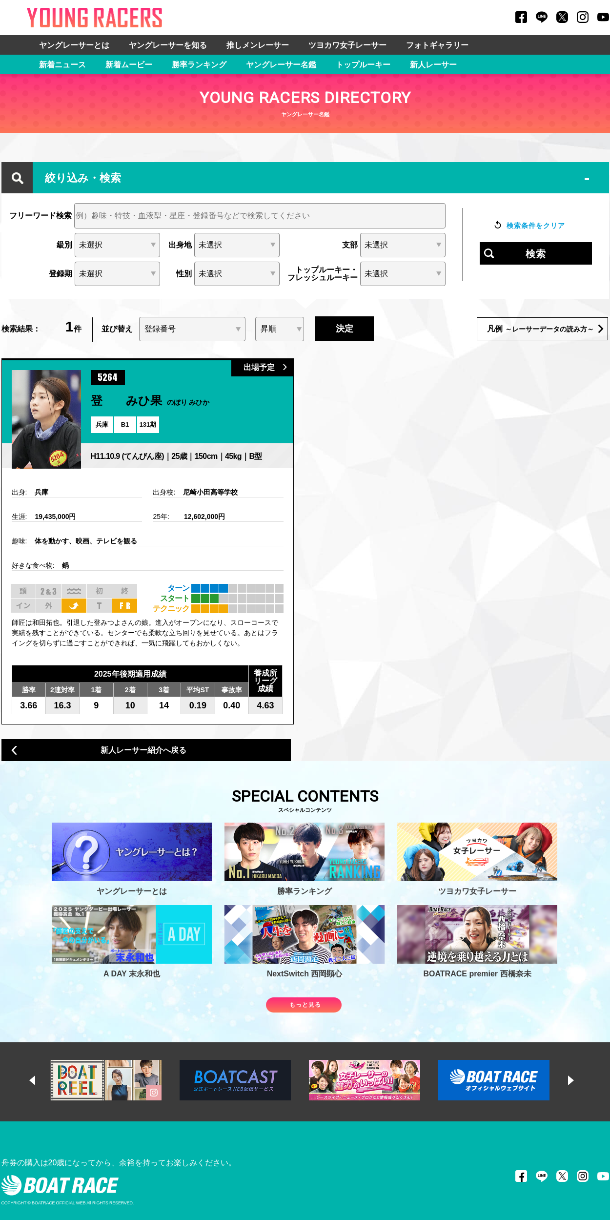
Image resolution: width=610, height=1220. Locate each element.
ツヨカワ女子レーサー (347, 45)
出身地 (180, 245)
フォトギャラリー (437, 45)
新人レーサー (433, 65)
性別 (184, 274)
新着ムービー (128, 65)
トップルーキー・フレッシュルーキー (322, 274)
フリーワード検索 (40, 216)
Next (580, 1080)
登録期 (60, 274)
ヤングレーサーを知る (168, 45)
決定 (344, 328)
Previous (41, 1080)
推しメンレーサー (257, 45)
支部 (350, 245)
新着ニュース (62, 65)
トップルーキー (363, 65)
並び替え (117, 329)
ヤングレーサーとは (74, 45)
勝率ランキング (199, 65)
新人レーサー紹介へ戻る (98, 750)
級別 (64, 245)
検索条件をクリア (536, 225)
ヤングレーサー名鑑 (281, 65)
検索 (536, 253)
